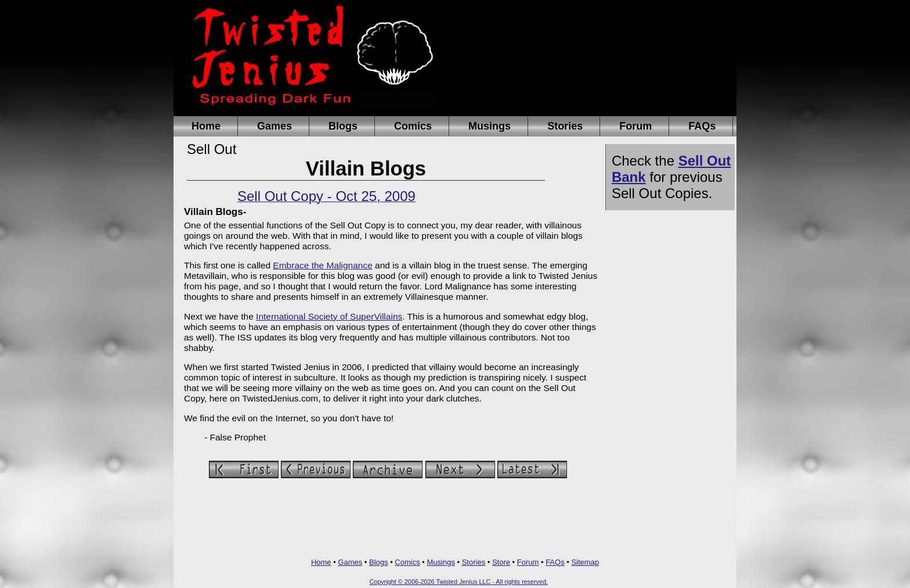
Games (274, 126)
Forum (635, 126)
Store (501, 562)
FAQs (702, 126)
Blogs (343, 126)
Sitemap (585, 562)
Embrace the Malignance (322, 265)
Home (206, 126)
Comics (413, 126)
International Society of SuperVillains (329, 316)
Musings (489, 126)
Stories (565, 126)
